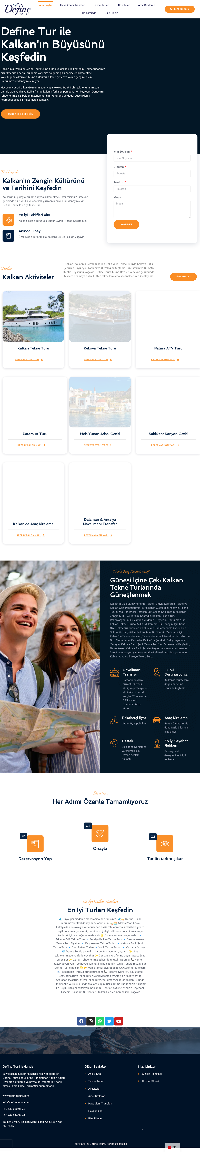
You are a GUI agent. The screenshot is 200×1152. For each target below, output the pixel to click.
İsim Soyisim (122, 151)
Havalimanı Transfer (72, 5)
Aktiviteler (124, 5)
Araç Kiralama (146, 5)
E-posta (119, 166)
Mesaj (118, 197)
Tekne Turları (101, 5)
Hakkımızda (89, 13)
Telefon (119, 182)
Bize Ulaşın (111, 13)
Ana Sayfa (45, 5)
